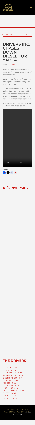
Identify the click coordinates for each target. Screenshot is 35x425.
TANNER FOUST (11, 380)
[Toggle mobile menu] (31, 8)
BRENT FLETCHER (12, 378)
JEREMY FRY (9, 383)
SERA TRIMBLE (11, 398)
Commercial (16, 64)
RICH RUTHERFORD (13, 391)
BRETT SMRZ (10, 393)
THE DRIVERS (14, 361)
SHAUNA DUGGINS (13, 375)
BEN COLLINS (10, 370)
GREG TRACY (10, 396)
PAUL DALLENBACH (13, 373)
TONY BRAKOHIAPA (13, 368)
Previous (8, 35)
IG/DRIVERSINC (16, 188)
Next (28, 35)
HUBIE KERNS (10, 388)
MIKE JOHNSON (11, 386)
